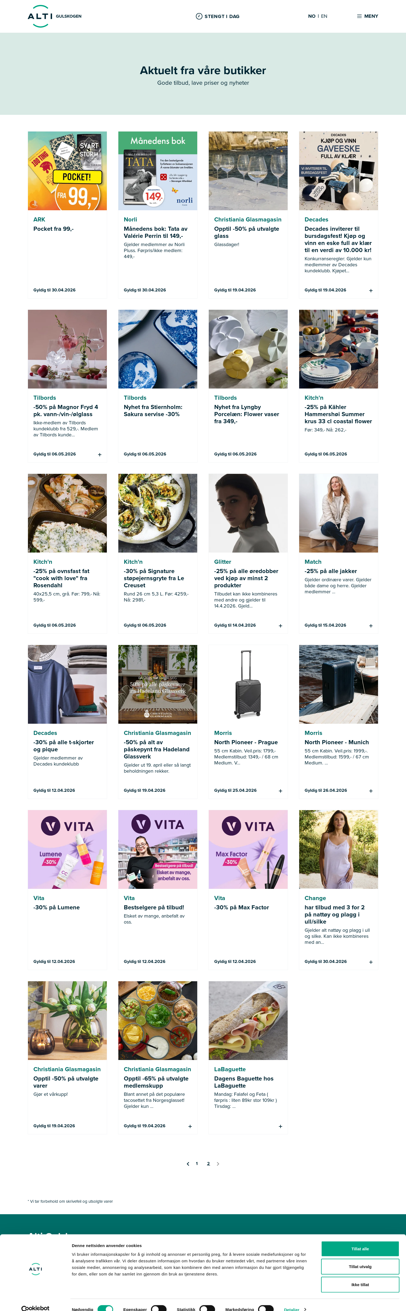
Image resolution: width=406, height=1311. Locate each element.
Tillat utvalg (360, 1257)
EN (324, 16)
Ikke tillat (360, 1275)
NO (312, 16)
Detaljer (291, 1300)
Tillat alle (360, 1239)
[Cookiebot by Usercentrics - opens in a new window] (35, 1300)
